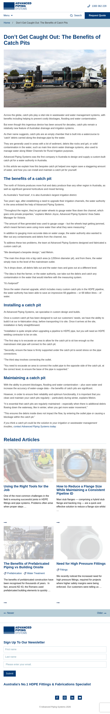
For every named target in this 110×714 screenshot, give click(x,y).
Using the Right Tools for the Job (26, 488)
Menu (7, 15)
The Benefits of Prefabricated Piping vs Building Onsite (26, 565)
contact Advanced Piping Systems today (35, 426)
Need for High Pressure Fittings (81, 563)
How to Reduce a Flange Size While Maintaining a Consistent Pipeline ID (81, 489)
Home (7, 22)
